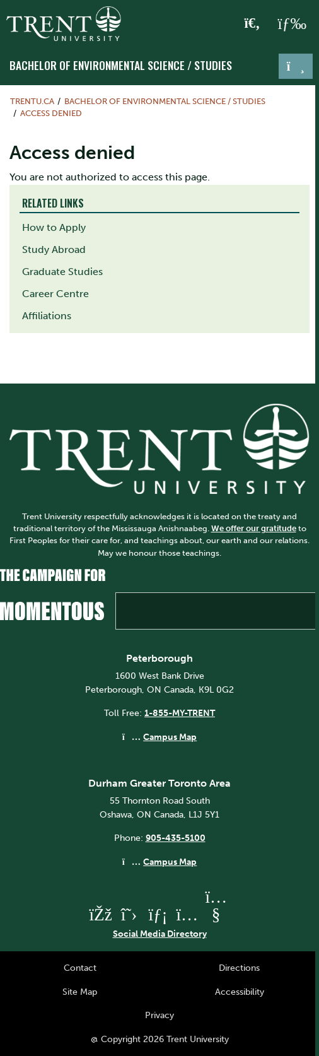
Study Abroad (54, 249)
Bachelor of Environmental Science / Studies (120, 65)
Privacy (159, 1015)
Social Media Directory (160, 933)
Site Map (79, 991)
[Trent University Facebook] (100, 914)
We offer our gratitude (253, 528)
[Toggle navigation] (296, 66)
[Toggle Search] (252, 23)
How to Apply (54, 227)
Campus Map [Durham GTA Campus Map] (170, 861)
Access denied (51, 113)
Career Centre (55, 294)
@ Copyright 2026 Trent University (160, 1039)
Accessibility (239, 991)
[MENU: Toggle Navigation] (292, 23)
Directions (239, 967)
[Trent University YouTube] (216, 914)
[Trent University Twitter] (129, 914)
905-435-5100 (176, 837)
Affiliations (46, 316)
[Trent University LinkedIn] (158, 914)
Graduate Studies (62, 272)
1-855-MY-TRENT (179, 713)
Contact (80, 967)
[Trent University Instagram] (187, 914)
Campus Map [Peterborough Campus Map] (170, 736)
